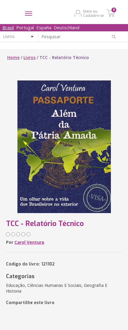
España (43, 27)
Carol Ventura (29, 242)
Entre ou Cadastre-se (93, 13)
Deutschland (66, 27)
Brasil (8, 27)
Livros (29, 57)
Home (13, 57)
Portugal (25, 27)
